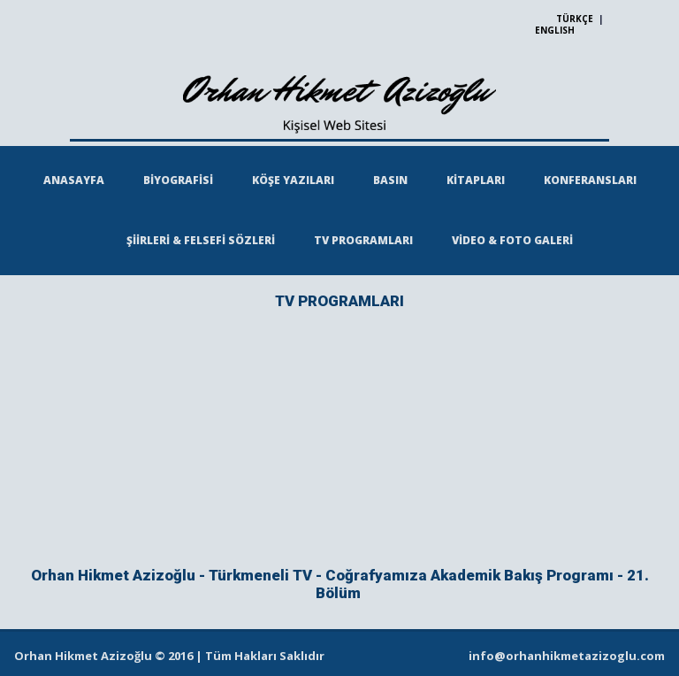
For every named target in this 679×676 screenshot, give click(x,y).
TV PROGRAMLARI (363, 240)
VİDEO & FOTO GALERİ (512, 240)
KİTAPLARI (475, 180)
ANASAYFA (73, 180)
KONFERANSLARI (590, 180)
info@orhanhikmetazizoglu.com (567, 656)
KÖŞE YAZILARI (293, 180)
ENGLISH (555, 30)
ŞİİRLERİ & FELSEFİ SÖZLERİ (200, 240)
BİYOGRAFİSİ (178, 180)
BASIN (390, 180)
